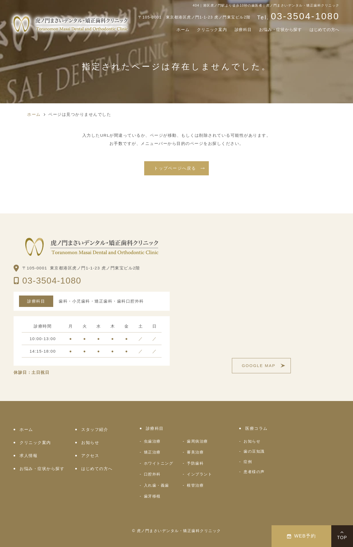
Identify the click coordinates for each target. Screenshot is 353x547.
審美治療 (195, 452)
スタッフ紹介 (94, 429)
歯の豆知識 (254, 451)
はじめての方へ (322, 30)
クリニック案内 (198, 30)
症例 (248, 461)
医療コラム (256, 428)
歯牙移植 (152, 496)
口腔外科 (152, 474)
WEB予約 (301, 536)
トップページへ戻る (175, 168)
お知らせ (90, 442)
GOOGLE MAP (258, 365)
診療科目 (232, 30)
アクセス (90, 455)
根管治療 (195, 485)
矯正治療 (152, 452)
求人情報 (28, 455)
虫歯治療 (152, 441)
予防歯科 (195, 463)
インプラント (199, 474)
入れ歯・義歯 (156, 485)
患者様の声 (254, 472)
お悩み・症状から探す (274, 30)
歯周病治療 (197, 441)
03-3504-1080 (51, 280)
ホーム (166, 30)
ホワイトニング (159, 463)
